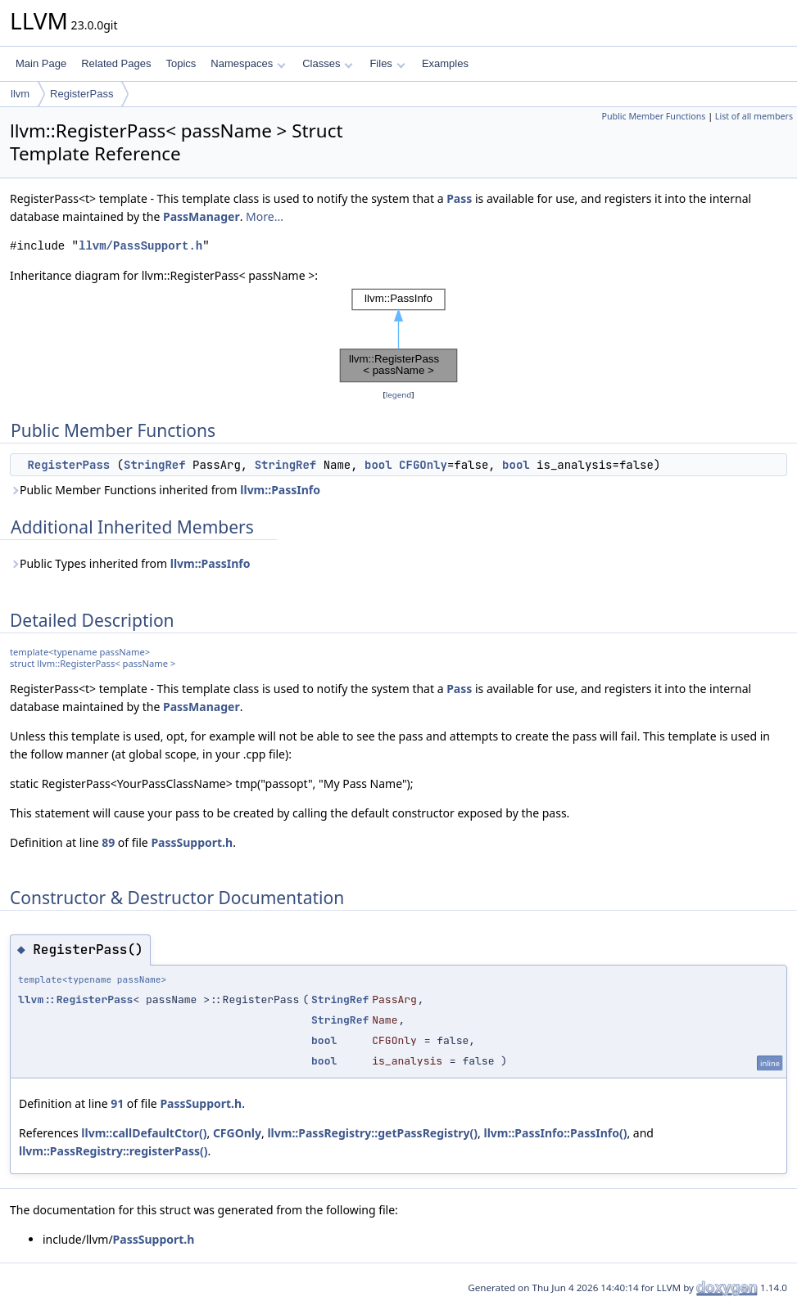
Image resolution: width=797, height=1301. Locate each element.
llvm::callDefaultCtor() (143, 1133)
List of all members (754, 116)
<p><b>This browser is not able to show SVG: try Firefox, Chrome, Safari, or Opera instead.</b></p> (399, 335)
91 (117, 1103)
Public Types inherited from (130, 563)
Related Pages (116, 63)
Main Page (41, 63)
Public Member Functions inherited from (165, 489)
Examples (445, 63)
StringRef (155, 464)
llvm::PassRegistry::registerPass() (113, 1151)
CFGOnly (423, 464)
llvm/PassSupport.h (140, 246)
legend (399, 394)
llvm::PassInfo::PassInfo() (555, 1133)
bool (378, 464)
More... (264, 216)
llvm (20, 94)
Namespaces (248, 63)
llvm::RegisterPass (75, 999)
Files (387, 63)
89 (108, 842)
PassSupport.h (192, 842)
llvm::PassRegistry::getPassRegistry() (372, 1133)
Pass (459, 198)
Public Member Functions (653, 116)
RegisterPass (81, 94)
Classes (327, 63)
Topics (180, 63)
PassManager (201, 216)
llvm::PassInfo (280, 489)
